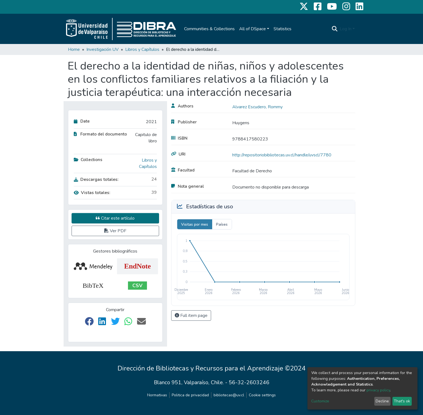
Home (74, 49)
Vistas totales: (92, 193)
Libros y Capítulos (142, 49)
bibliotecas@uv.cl (229, 395)
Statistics (282, 29)
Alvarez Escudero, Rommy (257, 107)
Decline (382, 401)
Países (222, 224)
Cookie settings (262, 395)
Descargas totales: (96, 179)
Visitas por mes (194, 224)
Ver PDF (115, 231)
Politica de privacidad (190, 395)
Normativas (157, 395)
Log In (345, 29)
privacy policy (378, 390)
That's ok (402, 401)
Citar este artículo (115, 218)
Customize (320, 401)
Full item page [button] (191, 315)
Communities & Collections (209, 29)
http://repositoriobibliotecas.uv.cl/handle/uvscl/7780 (281, 155)
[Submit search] (334, 29)
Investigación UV (102, 49)
